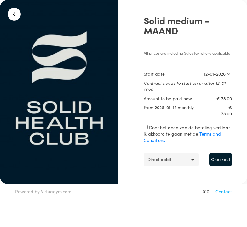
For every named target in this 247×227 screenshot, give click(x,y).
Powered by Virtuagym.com (43, 192)
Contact (223, 192)
